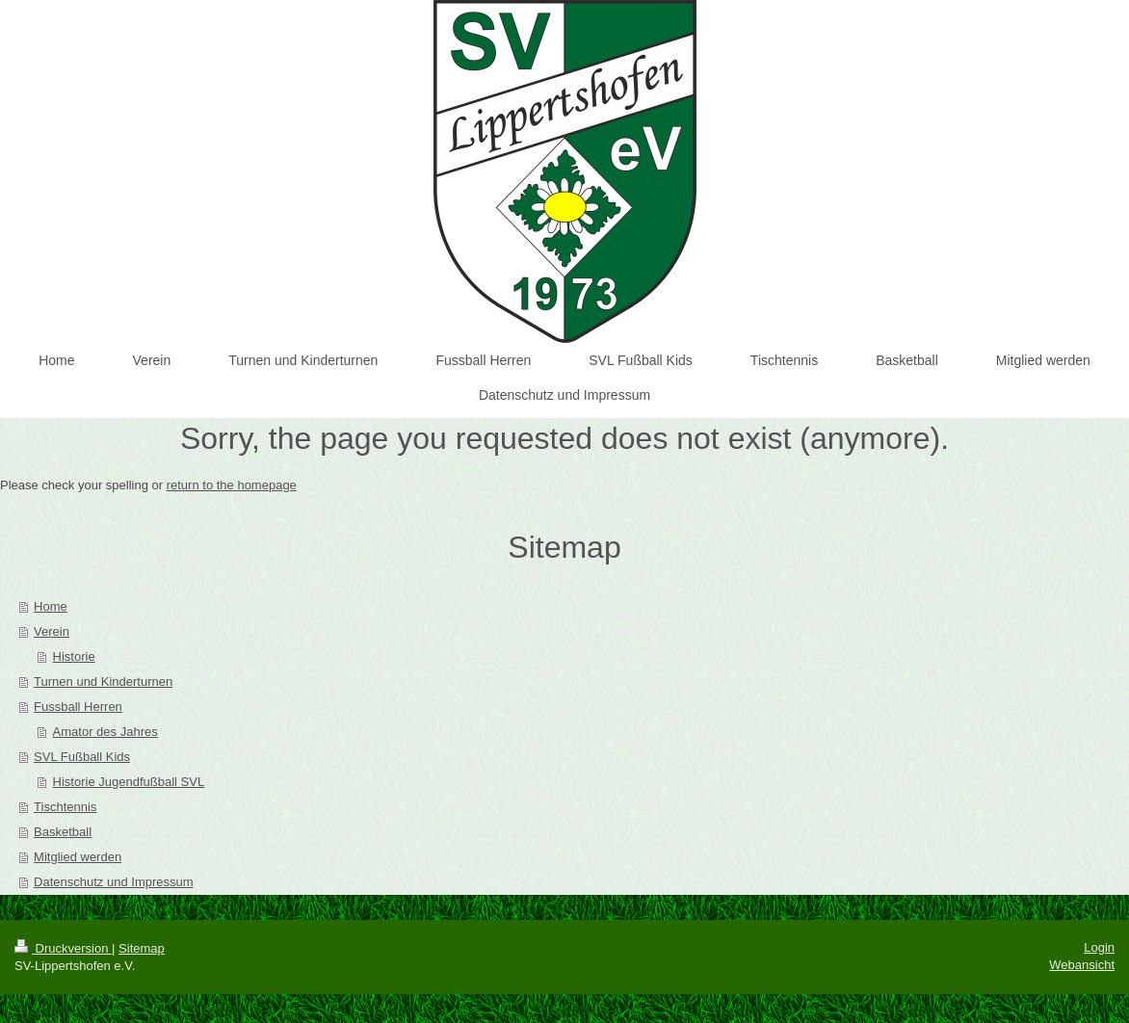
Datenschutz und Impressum (113, 882)
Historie (74, 656)
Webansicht (1082, 964)
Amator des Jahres (105, 731)
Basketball (63, 832)
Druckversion (63, 948)
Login (1099, 947)
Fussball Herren (78, 706)
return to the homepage (232, 485)
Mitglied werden (77, 857)
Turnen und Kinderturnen (103, 681)
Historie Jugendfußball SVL (129, 781)
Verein (51, 631)
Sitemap (141, 948)
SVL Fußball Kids (82, 756)
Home (50, 606)
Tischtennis (65, 807)
